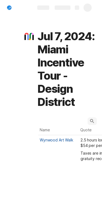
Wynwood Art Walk (56, 140)
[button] (29, 36)
